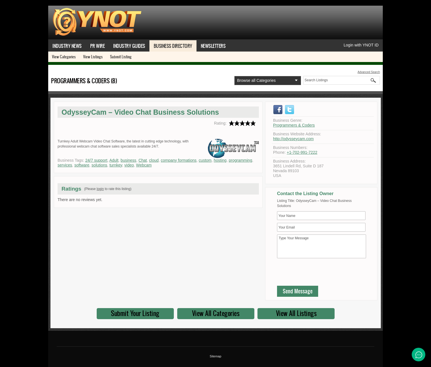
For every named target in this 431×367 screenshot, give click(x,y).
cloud (154, 160)
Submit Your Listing (135, 313)
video (129, 165)
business (128, 160)
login (100, 189)
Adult (114, 160)
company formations (179, 160)
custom (205, 160)
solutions (99, 165)
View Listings (93, 56)
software (81, 165)
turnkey (115, 165)
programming (240, 160)
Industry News (67, 45)
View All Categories (216, 313)
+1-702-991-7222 (302, 152)
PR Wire (97, 45)
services (65, 165)
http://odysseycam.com (293, 138)
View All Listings (296, 313)
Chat (142, 160)
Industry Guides (129, 45)
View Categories (64, 56)
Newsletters (213, 45)
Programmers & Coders (294, 125)
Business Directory (173, 45)
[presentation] (320, 273)
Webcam (144, 165)
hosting (220, 160)
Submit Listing (121, 56)
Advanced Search (369, 72)
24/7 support (96, 160)
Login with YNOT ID (361, 45)
